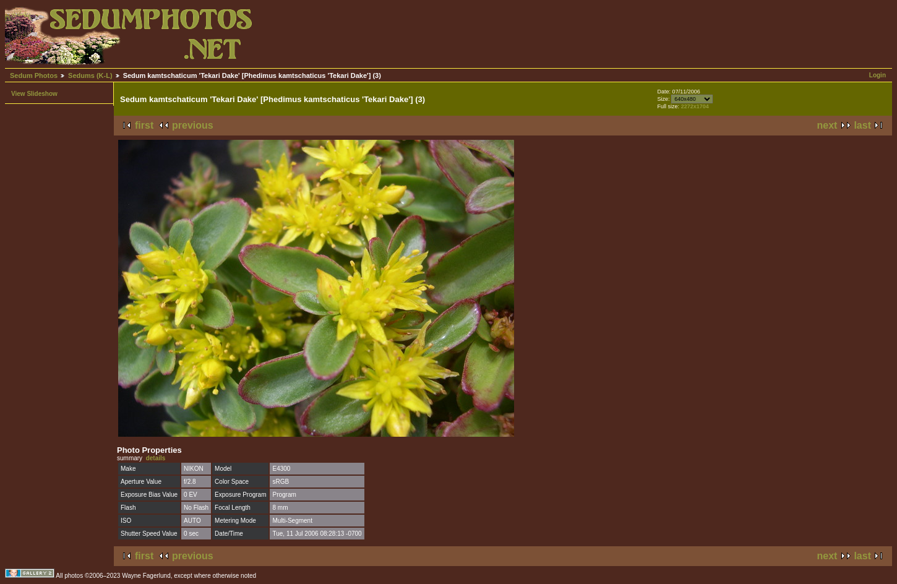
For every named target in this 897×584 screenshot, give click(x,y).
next (827, 125)
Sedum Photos (34, 75)
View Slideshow (34, 93)
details (156, 458)
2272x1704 (695, 106)
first (144, 125)
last (862, 125)
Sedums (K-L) (90, 75)
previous (192, 125)
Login (877, 75)
